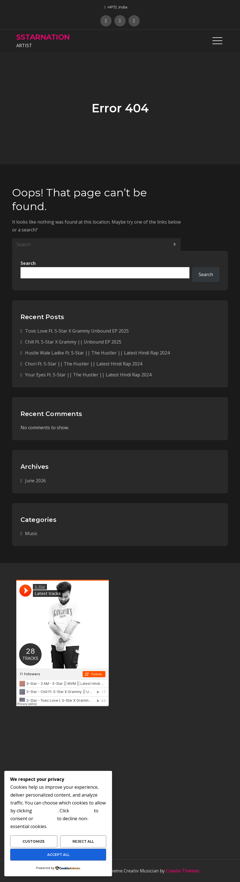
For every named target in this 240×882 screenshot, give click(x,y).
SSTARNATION (43, 37)
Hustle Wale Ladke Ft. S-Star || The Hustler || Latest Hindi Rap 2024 (97, 353)
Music (31, 533)
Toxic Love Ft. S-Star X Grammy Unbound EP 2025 (77, 331)
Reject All (83, 841)
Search (28, 263)
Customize (33, 841)
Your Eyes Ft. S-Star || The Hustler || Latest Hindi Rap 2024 (88, 375)
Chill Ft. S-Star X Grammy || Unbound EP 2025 (73, 342)
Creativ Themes (182, 871)
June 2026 (35, 481)
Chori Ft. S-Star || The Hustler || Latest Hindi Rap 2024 (83, 364)
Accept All (58, 855)
